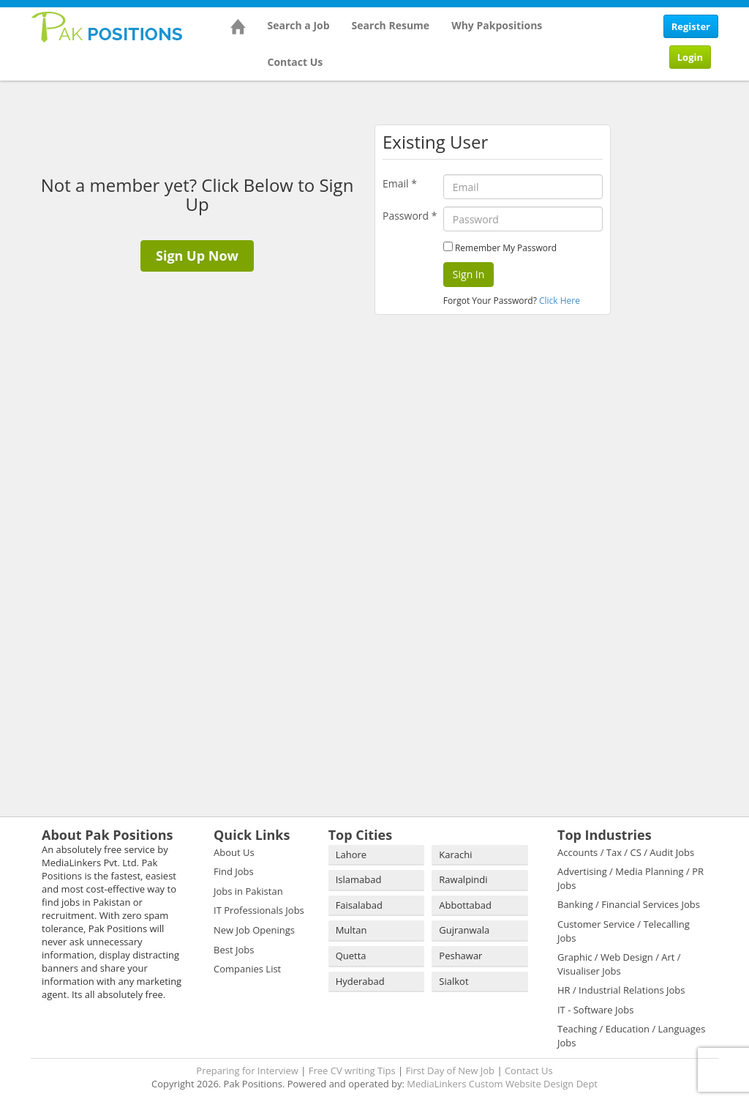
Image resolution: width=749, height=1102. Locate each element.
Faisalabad (359, 905)
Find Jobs (234, 871)
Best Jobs (234, 949)
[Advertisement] (685, 307)
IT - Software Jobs (595, 1009)
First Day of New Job (450, 1070)
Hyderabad (360, 981)
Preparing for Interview (247, 1070)
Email (400, 183)
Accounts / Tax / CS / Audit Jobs (625, 852)
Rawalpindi (463, 879)
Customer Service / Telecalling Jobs (623, 931)
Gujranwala (464, 930)
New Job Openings (254, 930)
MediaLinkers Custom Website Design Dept (502, 1083)
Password (410, 216)
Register (690, 26)
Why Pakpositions (496, 25)
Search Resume (391, 25)
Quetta (351, 955)
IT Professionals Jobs (259, 910)
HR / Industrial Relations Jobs (621, 990)
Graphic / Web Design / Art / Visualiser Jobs (619, 964)
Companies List (247, 968)
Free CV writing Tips (352, 1070)
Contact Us (295, 62)
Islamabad (359, 879)
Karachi (455, 854)
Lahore (351, 854)
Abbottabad (465, 905)
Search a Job (299, 25)
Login (690, 57)
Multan (351, 930)
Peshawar (460, 955)
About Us (234, 852)
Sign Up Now (197, 255)
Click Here (559, 300)
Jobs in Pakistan (248, 891)
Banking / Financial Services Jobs (628, 904)
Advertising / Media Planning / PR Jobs (630, 878)
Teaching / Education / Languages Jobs (631, 1035)
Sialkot (453, 981)
